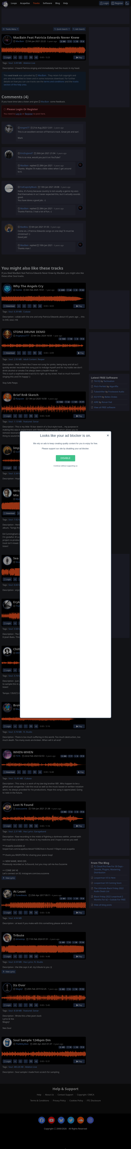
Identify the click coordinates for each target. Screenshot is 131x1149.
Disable (65, 458)
